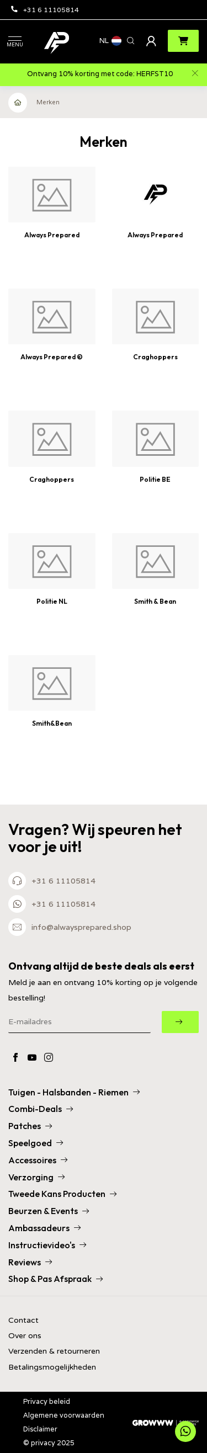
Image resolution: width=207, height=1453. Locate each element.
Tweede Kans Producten (62, 1193)
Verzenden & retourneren (54, 1351)
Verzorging (36, 1177)
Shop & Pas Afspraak (55, 1278)
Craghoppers (155, 357)
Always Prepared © (51, 357)
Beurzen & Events (48, 1210)
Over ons (24, 1335)
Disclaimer (40, 1429)
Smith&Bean (52, 723)
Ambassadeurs (44, 1227)
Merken (48, 102)
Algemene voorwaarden (63, 1415)
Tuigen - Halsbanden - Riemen (74, 1092)
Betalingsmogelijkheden (52, 1367)
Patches (30, 1125)
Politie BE (155, 479)
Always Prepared (51, 235)
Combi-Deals (40, 1108)
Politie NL (51, 601)
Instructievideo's (47, 1244)
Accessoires (37, 1159)
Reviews (30, 1262)
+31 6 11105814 (45, 10)
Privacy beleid (46, 1401)
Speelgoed (35, 1142)
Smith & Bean (155, 601)
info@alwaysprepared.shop (81, 927)
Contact (23, 1320)
